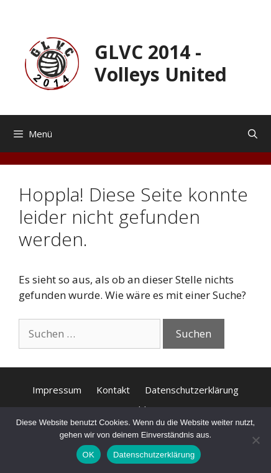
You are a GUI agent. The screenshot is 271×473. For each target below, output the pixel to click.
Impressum (56, 389)
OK (88, 454)
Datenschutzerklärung (192, 389)
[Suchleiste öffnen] (252, 133)
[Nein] (255, 440)
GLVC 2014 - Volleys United (160, 63)
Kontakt (113, 389)
